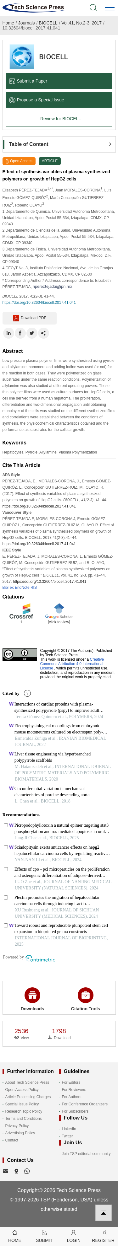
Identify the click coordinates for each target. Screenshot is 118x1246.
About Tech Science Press (27, 1082)
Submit (44, 1236)
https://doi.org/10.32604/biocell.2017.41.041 (39, 302)
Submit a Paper (28, 80)
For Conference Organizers (85, 1104)
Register (103, 1236)
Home (8, 22)
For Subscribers (75, 1111)
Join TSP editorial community (86, 1154)
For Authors (71, 1097)
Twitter (67, 1136)
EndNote (22, 587)
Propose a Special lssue (36, 99)
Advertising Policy (20, 1133)
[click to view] (59, 622)
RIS (34, 587)
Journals (26, 22)
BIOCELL (48, 22)
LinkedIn (69, 1129)
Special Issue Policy (22, 1104)
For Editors (71, 1082)
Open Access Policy (22, 1090)
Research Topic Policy (23, 1111)
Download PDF (29, 318)
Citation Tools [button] (85, 999)
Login (74, 1236)
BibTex (8, 587)
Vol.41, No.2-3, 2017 (81, 22)
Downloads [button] (32, 999)
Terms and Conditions (23, 1118)
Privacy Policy (17, 1126)
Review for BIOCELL (60, 118)
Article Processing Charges (28, 1097)
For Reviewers (74, 1090)
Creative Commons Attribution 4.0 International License (72, 663)
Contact (11, 1140)
